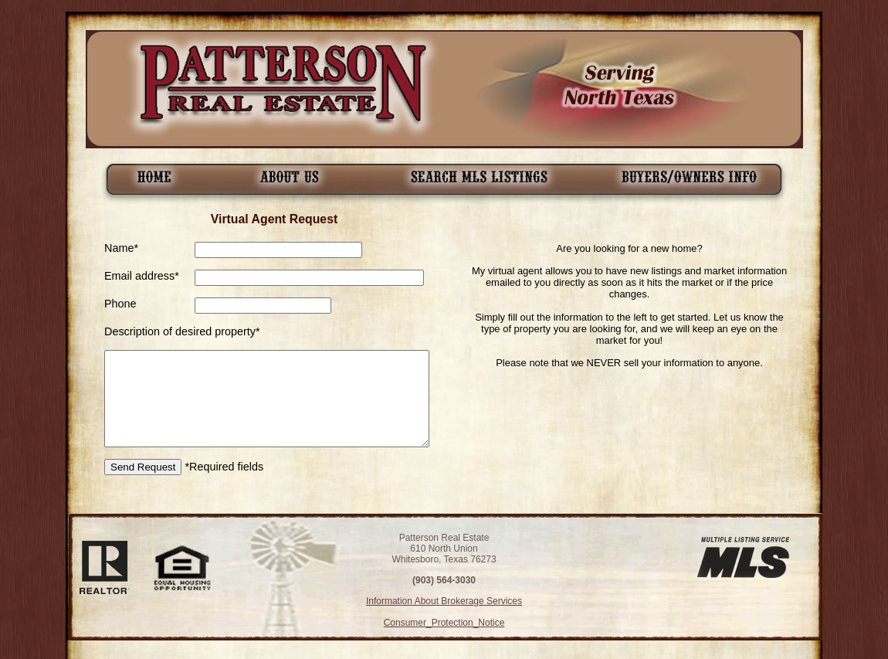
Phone (120, 303)
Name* (121, 248)
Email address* (141, 276)
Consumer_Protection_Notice (444, 622)
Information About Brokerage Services (444, 601)
